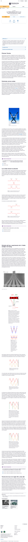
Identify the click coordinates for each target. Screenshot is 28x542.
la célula (16, 88)
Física (7, 8)
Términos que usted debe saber (7, 49)
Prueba (14, 16)
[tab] (10, 21)
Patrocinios (2, 539)
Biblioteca (3, 8)
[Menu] (1, 1)
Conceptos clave (5, 47)
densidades (20, 134)
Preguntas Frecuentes (17, 529)
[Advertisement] (14, 29)
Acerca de (16, 525)
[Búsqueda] (19, 1)
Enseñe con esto (22, 16)
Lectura (6, 16)
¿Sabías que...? (4, 38)
